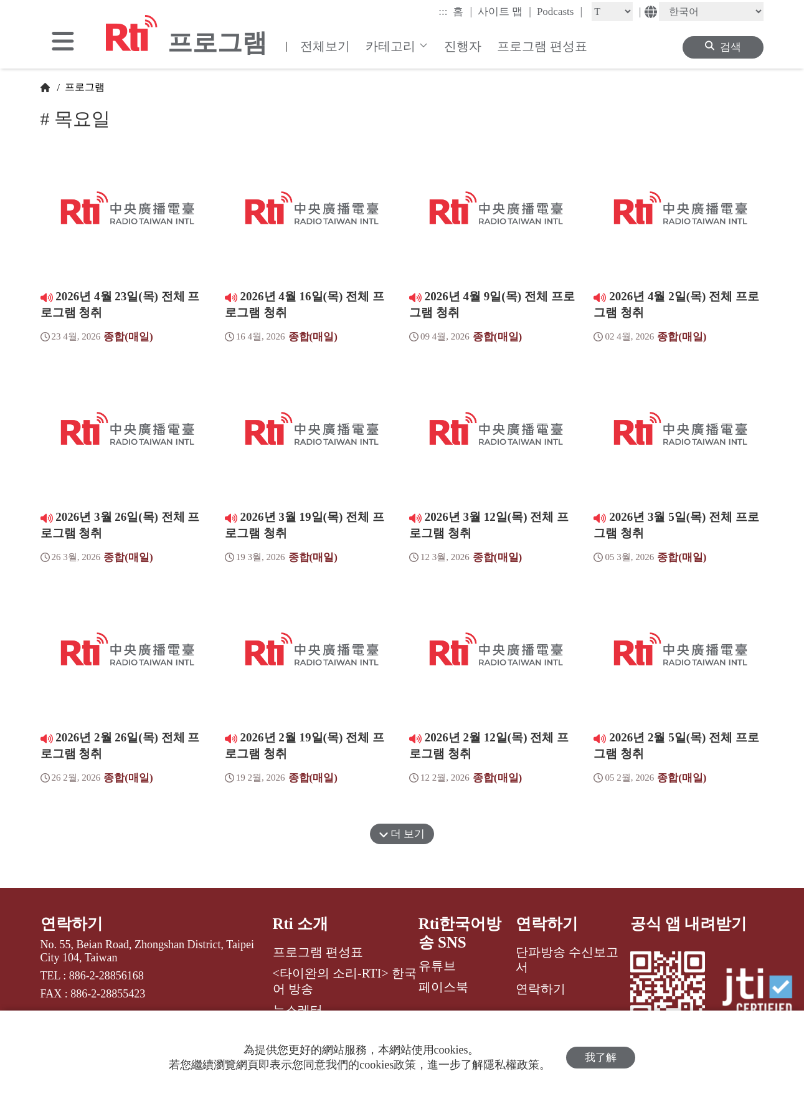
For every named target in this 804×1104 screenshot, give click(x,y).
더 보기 (402, 834)
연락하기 (71, 923)
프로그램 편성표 (542, 46)
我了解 (601, 1058)
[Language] (711, 11)
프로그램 (83, 87)
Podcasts (559, 11)
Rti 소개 (301, 923)
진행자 (462, 46)
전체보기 (325, 46)
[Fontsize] (612, 11)
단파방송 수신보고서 (567, 959)
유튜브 (437, 966)
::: (442, 11)
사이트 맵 (504, 11)
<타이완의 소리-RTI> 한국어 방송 (345, 980)
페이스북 (443, 987)
